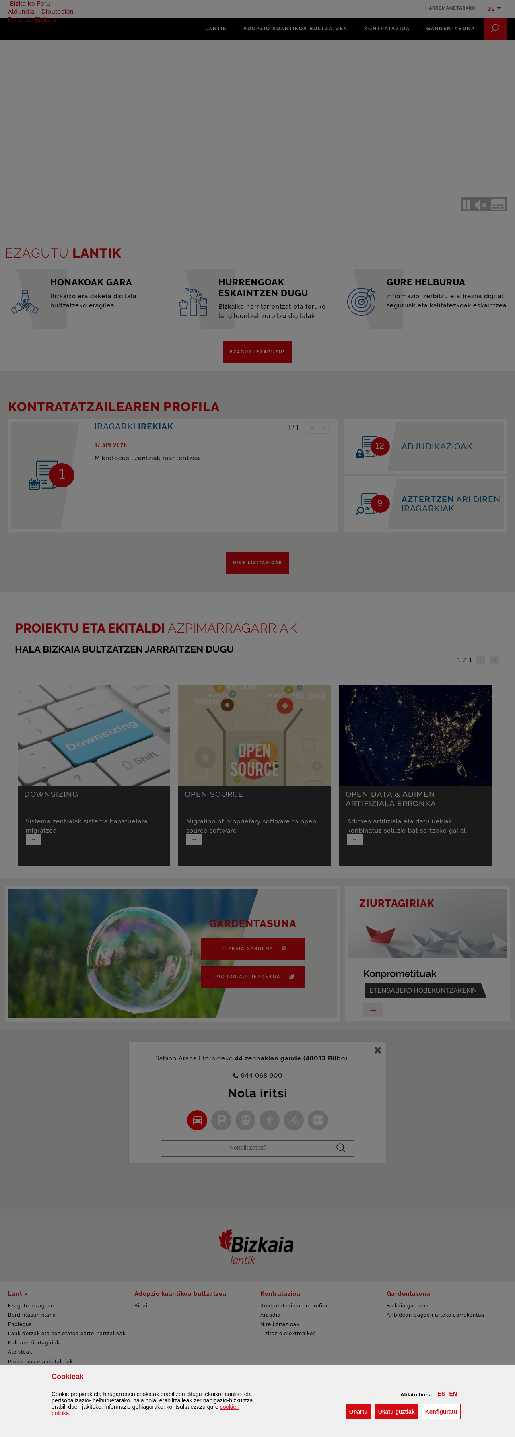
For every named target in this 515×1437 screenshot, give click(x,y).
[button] (441, 1393)
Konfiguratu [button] (443, 1411)
